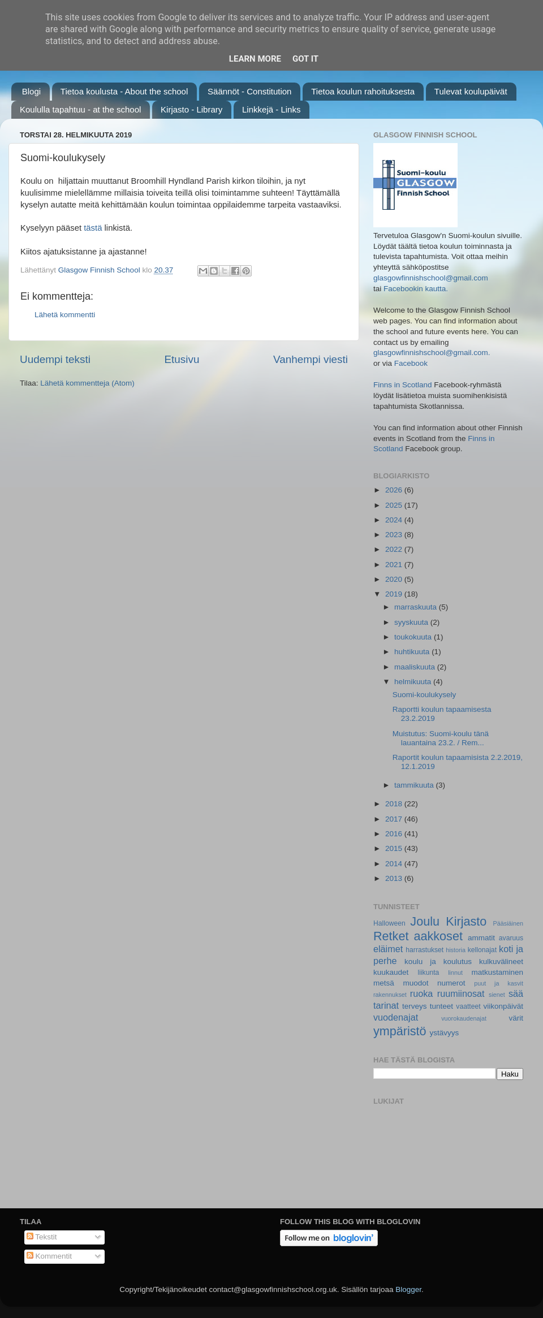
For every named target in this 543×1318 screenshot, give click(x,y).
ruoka (421, 993)
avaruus (511, 938)
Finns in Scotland (402, 385)
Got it (305, 59)
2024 (394, 520)
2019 (394, 594)
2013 (394, 878)
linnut (455, 972)
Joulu (424, 921)
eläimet (388, 949)
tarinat (386, 1005)
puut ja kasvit (498, 983)
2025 (394, 505)
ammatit (481, 938)
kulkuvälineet (501, 961)
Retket (390, 936)
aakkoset (437, 936)
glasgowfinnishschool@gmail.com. (431, 352)
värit (516, 1018)
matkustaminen (497, 972)
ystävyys (444, 1033)
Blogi (31, 91)
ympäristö (399, 1031)
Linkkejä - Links (271, 109)
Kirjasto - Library (191, 109)
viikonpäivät (503, 1006)
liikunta (428, 972)
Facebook (411, 363)
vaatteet (468, 1006)
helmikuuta (413, 681)
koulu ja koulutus (438, 961)
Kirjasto (466, 921)
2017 (394, 819)
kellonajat (482, 950)
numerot (451, 983)
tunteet (441, 1006)
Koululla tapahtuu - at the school (80, 109)
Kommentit (49, 1256)
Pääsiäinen (508, 923)
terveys (414, 1006)
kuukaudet (390, 972)
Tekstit (42, 1237)
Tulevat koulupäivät (470, 91)
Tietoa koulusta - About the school (124, 91)
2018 (394, 804)
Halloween (389, 923)
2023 (394, 534)
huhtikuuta (413, 651)
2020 (394, 579)
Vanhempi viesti (310, 359)
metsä (383, 983)
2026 (394, 490)
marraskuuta (416, 607)
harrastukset (424, 950)
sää (515, 993)
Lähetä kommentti (65, 314)
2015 (394, 848)
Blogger (408, 1289)
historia (456, 950)
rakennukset (390, 994)
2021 (394, 564)
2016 (394, 833)
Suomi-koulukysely (424, 694)
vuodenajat (395, 1017)
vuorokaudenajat (463, 1018)
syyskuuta (412, 622)
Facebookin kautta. (415, 288)
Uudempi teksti (55, 359)
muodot (415, 983)
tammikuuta (415, 785)
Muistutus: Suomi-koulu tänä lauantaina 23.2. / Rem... (441, 738)
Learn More (255, 59)
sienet (497, 994)
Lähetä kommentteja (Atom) (87, 383)
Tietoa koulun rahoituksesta (363, 91)
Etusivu (182, 359)
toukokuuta (414, 637)
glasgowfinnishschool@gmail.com (430, 278)
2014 (394, 863)
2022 (394, 549)
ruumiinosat (461, 993)
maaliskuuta (415, 667)
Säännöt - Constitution (249, 91)
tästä (93, 227)
